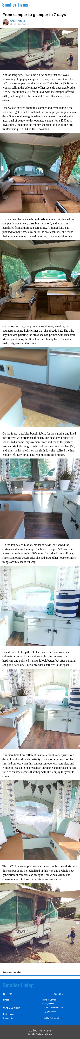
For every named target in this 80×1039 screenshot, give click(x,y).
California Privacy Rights (52, 1008)
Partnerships (8, 1014)
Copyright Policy (49, 1011)
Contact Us (8, 1018)
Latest (6, 1000)
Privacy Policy (48, 1004)
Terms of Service (49, 1000)
